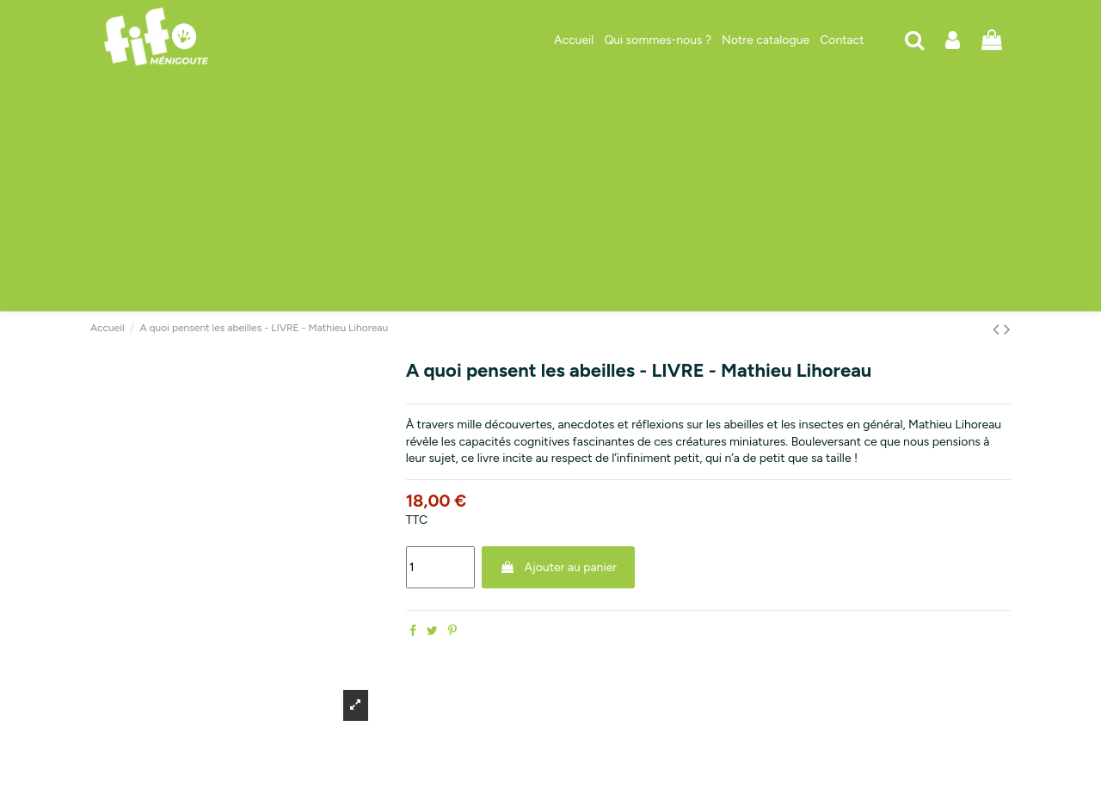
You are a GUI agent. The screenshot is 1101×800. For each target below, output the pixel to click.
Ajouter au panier (558, 567)
